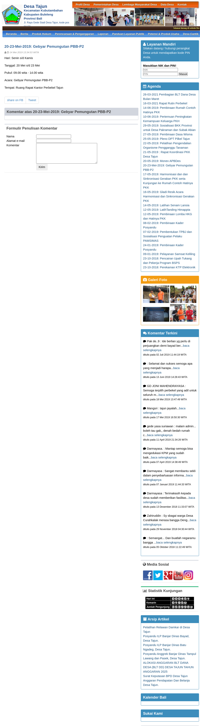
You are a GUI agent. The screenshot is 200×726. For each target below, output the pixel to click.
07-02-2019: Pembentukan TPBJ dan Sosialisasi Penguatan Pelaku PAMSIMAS (167, 236)
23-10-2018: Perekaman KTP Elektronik (169, 267)
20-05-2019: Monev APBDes (162, 161)
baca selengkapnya (171, 394)
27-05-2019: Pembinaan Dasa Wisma (167, 134)
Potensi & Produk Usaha (163, 33)
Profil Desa (83, 4)
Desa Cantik (190, 33)
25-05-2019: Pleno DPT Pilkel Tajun (166, 138)
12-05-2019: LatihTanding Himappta (166, 209)
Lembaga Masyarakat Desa (139, 4)
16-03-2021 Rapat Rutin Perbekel (165, 103)
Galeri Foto (155, 280)
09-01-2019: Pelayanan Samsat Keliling (169, 254)
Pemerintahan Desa (106, 4)
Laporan (103, 33)
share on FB (15, 100)
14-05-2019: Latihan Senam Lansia (166, 205)
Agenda (152, 86)
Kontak (182, 4)
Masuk (183, 74)
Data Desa (167, 4)
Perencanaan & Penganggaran (74, 33)
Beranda (11, 33)
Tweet (32, 100)
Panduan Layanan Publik (128, 33)
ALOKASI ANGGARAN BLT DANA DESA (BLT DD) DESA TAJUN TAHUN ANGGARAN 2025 (168, 667)
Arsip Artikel (156, 619)
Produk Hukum (41, 33)
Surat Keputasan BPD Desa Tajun (165, 676)
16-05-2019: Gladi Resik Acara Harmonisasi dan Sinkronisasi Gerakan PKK (168, 196)
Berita (24, 33)
